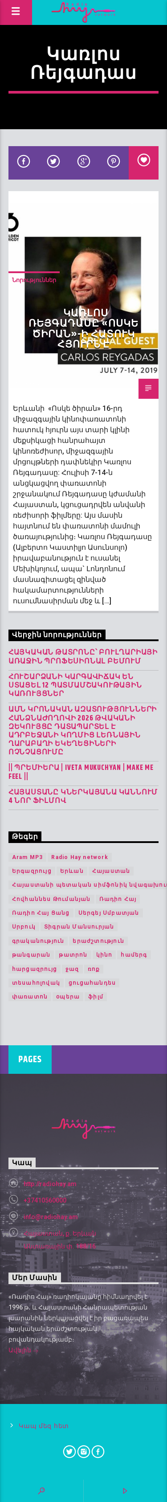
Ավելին (23, 1350)
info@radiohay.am (51, 1216)
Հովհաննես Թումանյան (51, 899)
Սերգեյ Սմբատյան (108, 913)
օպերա (68, 997)
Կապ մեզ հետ (44, 1426)
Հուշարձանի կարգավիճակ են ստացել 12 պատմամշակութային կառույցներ (75, 686)
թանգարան (31, 955)
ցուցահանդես (92, 983)
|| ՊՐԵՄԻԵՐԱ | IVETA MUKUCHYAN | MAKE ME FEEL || (81, 772)
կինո (104, 955)
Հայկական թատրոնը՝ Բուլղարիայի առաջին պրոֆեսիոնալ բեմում (83, 656)
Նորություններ (34, 280)
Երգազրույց (32, 871)
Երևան (72, 871)
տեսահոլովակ (36, 983)
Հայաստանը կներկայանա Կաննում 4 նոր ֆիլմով (83, 796)
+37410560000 (45, 1200)
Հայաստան (111, 871)
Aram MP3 (27, 857)
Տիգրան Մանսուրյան (79, 927)
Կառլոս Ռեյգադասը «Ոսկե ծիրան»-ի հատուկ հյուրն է (84, 329)
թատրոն (73, 955)
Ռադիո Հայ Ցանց (41, 913)
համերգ (134, 955)
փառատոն (30, 997)
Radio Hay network (79, 857)
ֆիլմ (95, 997)
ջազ (72, 969)
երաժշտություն (98, 941)
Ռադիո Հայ (32, 384)
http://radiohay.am (50, 1183)
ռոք (94, 969)
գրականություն (38, 941)
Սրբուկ (24, 927)
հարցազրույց (34, 969)
